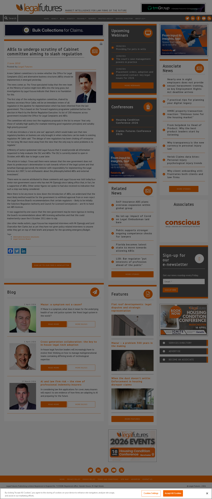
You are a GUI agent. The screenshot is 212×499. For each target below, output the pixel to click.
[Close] (207, 493)
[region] (106, 493)
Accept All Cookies (173, 493)
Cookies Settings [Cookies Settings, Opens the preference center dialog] (151, 493)
